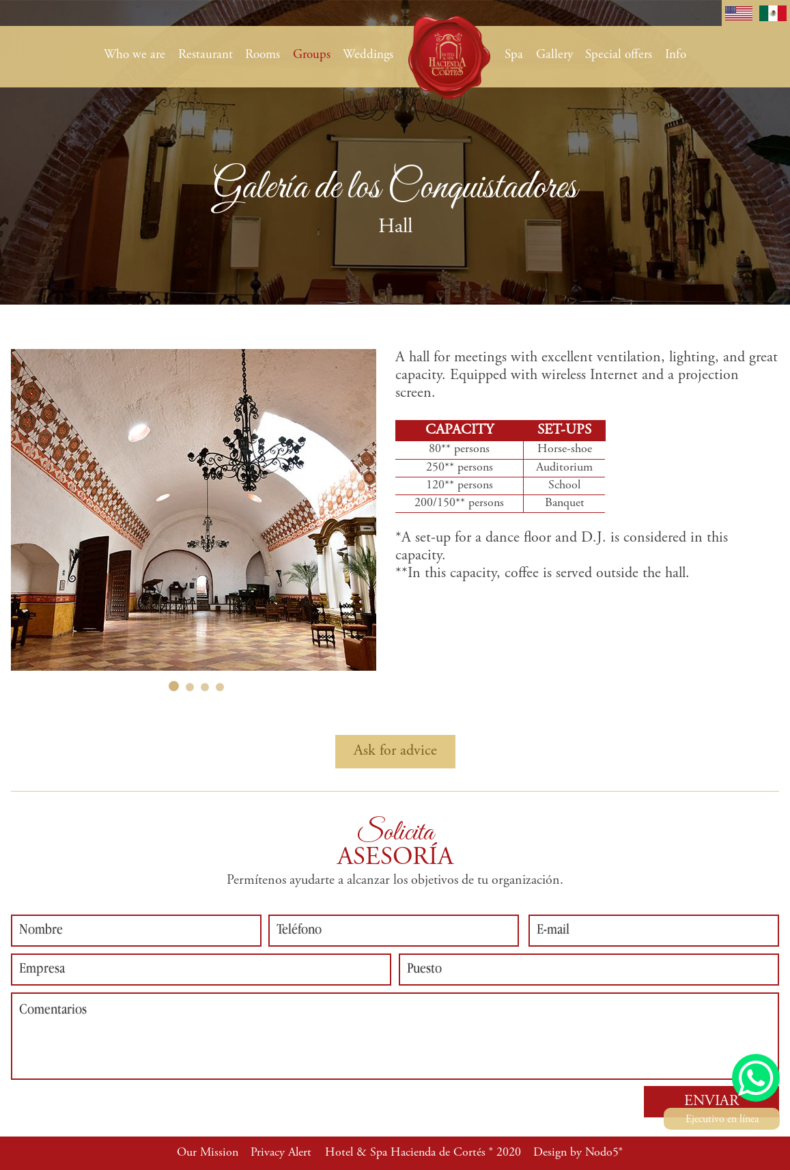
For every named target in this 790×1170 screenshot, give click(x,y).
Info (675, 54)
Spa (514, 54)
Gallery (554, 54)
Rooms (262, 54)
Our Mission (207, 1153)
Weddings (368, 54)
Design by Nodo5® (578, 1153)
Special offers (618, 54)
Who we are (134, 54)
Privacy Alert (281, 1153)
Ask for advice (395, 751)
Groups (311, 54)
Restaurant (205, 54)
